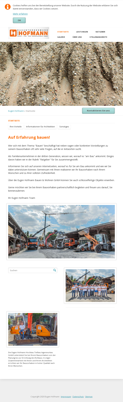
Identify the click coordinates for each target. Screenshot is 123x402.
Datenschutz (78, 396)
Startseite (63, 32)
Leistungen (82, 32)
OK (19, 20)
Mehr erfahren (20, 13)
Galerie (61, 37)
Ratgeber (100, 32)
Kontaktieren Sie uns (98, 110)
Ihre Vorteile (16, 126)
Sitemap (89, 396)
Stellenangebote (98, 37)
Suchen (54, 270)
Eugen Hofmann (16, 110)
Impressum (66, 396)
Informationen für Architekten (40, 126)
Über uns (77, 37)
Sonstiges (64, 126)
